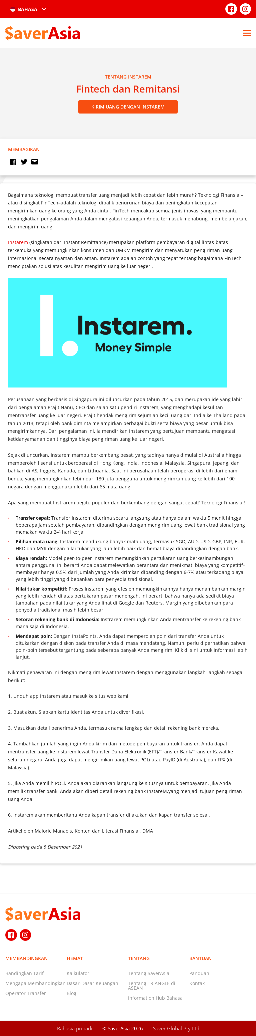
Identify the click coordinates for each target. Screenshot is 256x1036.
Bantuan (200, 958)
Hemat (75, 958)
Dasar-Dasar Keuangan (92, 983)
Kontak (197, 983)
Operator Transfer (25, 993)
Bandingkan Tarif (24, 973)
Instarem (18, 242)
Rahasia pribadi (74, 1028)
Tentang (139, 958)
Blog (71, 993)
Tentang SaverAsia (148, 973)
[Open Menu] (247, 33)
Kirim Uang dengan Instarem (128, 107)
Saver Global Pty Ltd (176, 1028)
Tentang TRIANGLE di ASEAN (151, 985)
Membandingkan (26, 958)
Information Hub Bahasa (155, 998)
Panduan (199, 973)
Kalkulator (78, 973)
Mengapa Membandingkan (35, 983)
